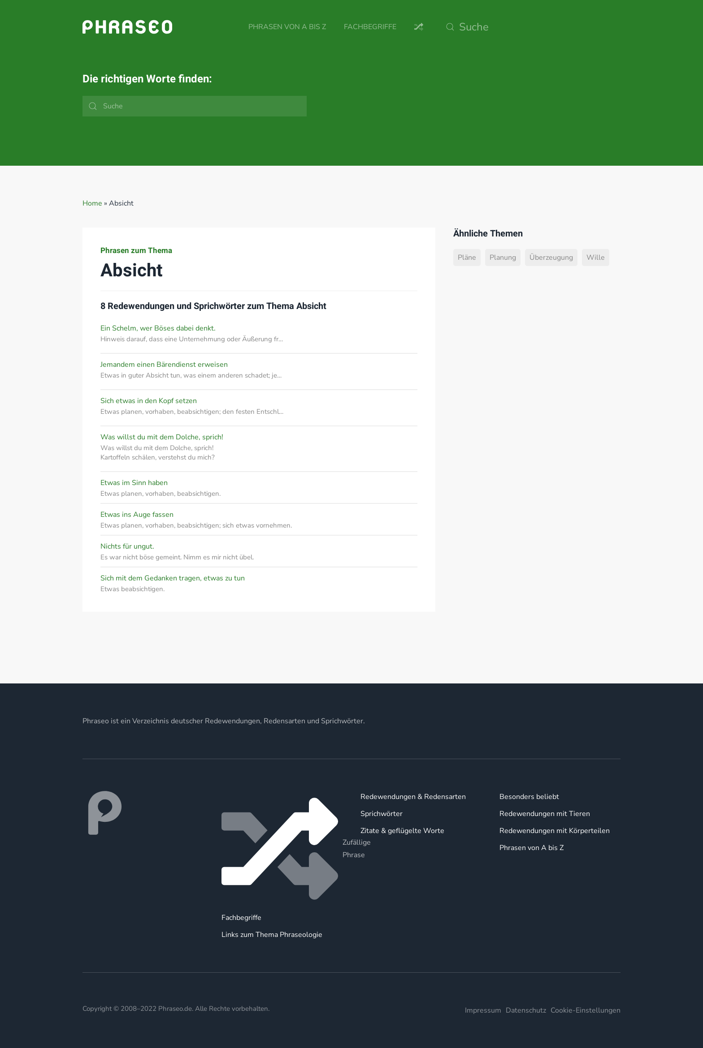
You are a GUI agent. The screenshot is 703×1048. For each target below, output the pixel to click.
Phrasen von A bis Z (287, 27)
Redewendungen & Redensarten (413, 797)
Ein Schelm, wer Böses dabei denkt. (158, 328)
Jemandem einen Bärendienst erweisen (164, 364)
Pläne (467, 257)
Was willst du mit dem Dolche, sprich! (161, 437)
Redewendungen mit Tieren (544, 814)
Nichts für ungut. (127, 546)
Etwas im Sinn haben (134, 483)
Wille (595, 257)
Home (92, 203)
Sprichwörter (381, 814)
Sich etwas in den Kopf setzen (148, 401)
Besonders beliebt (529, 797)
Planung (503, 257)
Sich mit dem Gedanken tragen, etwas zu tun (172, 578)
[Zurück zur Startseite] (127, 27)
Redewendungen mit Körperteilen (554, 831)
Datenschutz (526, 1010)
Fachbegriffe (370, 27)
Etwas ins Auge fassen (137, 515)
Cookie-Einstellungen (586, 1010)
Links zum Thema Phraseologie (271, 935)
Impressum (483, 1010)
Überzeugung (551, 257)
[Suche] (531, 27)
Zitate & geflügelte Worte (402, 831)
